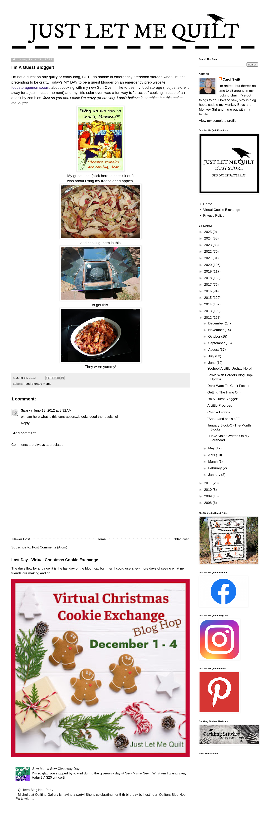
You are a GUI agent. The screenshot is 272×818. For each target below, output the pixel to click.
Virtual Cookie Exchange (221, 210)
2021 (208, 258)
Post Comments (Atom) (49, 547)
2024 (208, 238)
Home (101, 539)
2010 (208, 490)
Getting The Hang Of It (224, 392)
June (212, 363)
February (215, 468)
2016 (208, 291)
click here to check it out (112, 176)
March (213, 462)
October (214, 336)
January (214, 475)
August (214, 350)
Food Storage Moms (37, 383)
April (212, 455)
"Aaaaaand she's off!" (223, 419)
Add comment (24, 433)
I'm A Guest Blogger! (222, 399)
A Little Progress (219, 405)
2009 (208, 496)
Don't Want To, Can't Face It (228, 386)
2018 (208, 278)
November (216, 330)
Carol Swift (231, 79)
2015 (208, 298)
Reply (25, 423)
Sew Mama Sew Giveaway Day (55, 769)
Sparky (26, 410)
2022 (208, 251)
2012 (208, 317)
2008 (208, 503)
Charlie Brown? (218, 412)
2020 (208, 265)
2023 (208, 245)
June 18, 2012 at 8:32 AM (52, 410)
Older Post (181, 539)
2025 (208, 232)
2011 (208, 483)
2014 (208, 304)
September (217, 343)
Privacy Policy (213, 215)
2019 (208, 271)
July (211, 356)
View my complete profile (218, 121)
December (216, 323)
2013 (208, 311)
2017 (208, 284)
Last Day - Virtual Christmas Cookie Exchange (54, 560)
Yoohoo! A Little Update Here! (229, 368)
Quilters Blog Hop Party (35, 790)
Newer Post (21, 539)
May (212, 448)
